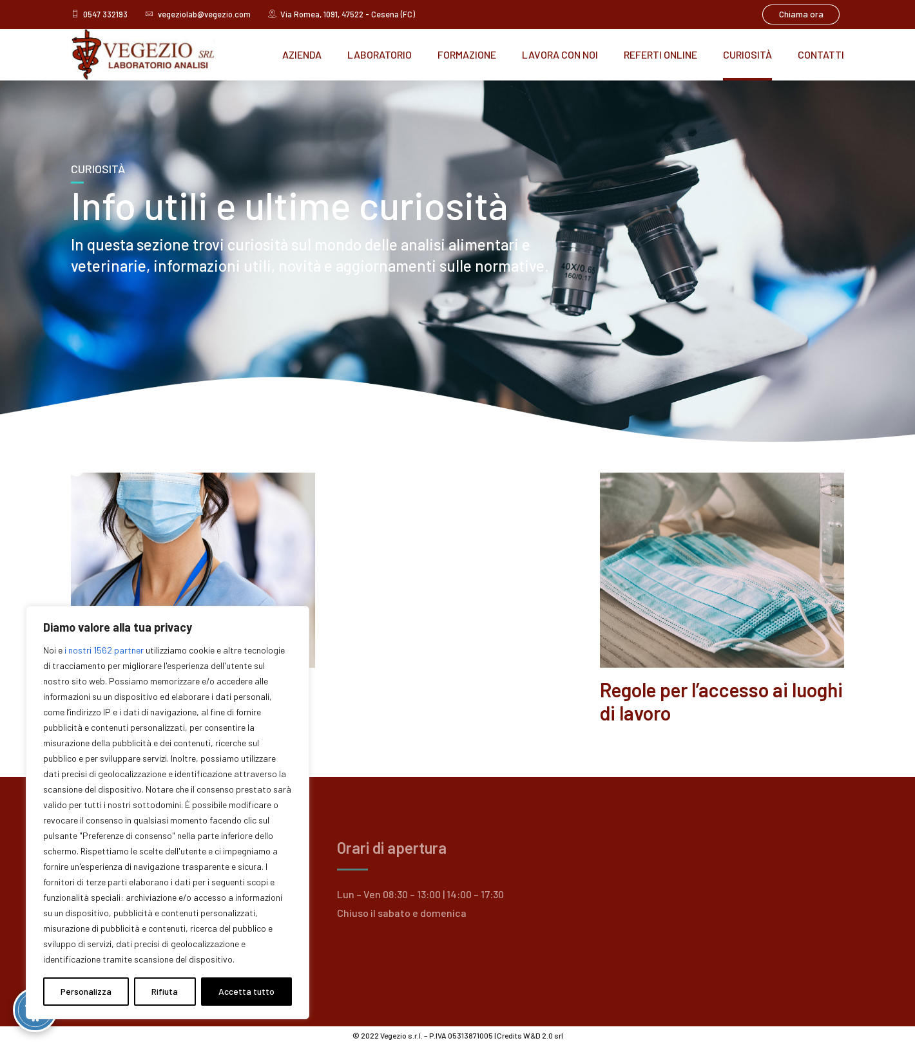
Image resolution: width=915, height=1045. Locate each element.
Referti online (660, 54)
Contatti (821, 54)
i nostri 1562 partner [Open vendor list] (104, 650)
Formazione (467, 54)
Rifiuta (164, 991)
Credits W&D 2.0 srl (530, 1035)
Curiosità (747, 54)
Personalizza (86, 991)
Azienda (302, 54)
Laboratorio (379, 54)
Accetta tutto (246, 991)
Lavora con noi (560, 54)
